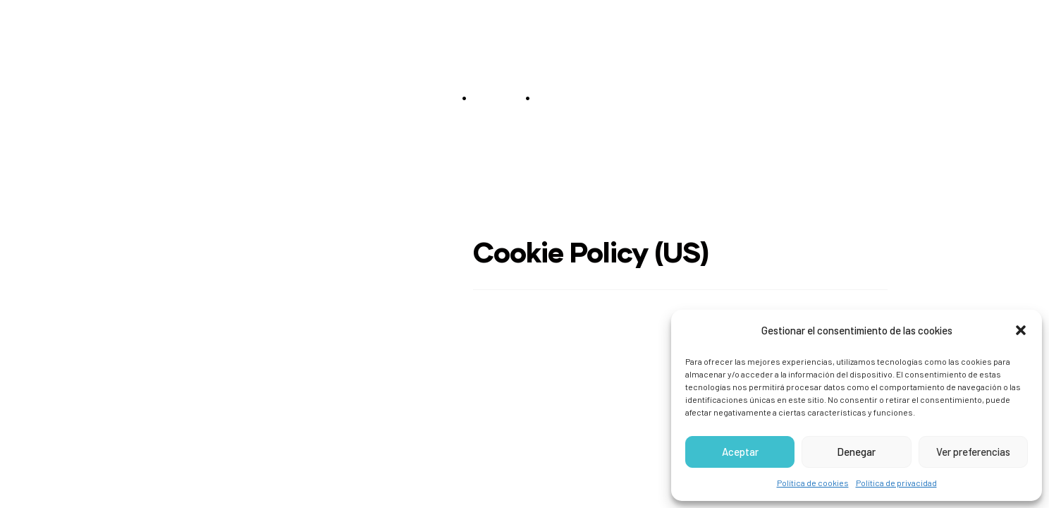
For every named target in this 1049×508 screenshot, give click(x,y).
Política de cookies (813, 483)
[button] (1021, 330)
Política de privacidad (896, 483)
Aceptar (740, 451)
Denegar (856, 451)
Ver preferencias (973, 451)
